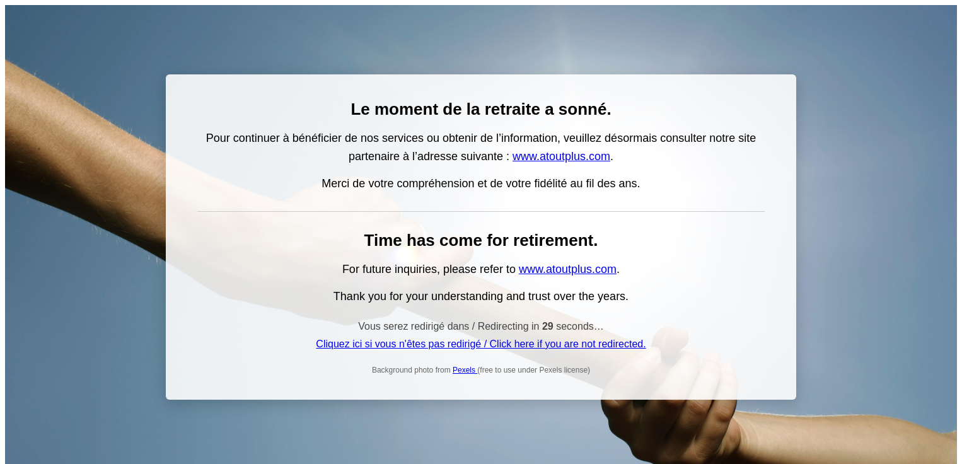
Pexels (465, 370)
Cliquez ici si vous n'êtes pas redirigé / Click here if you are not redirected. (481, 344)
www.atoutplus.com (561, 156)
